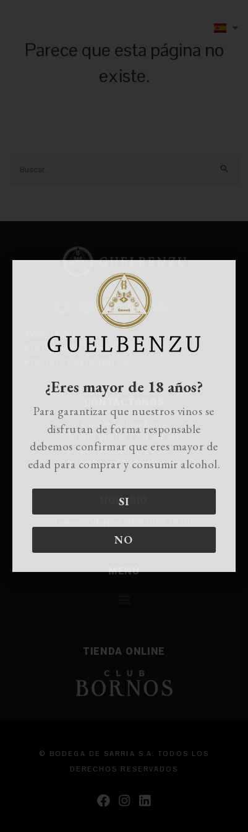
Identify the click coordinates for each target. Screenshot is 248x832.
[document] (124, 416)
